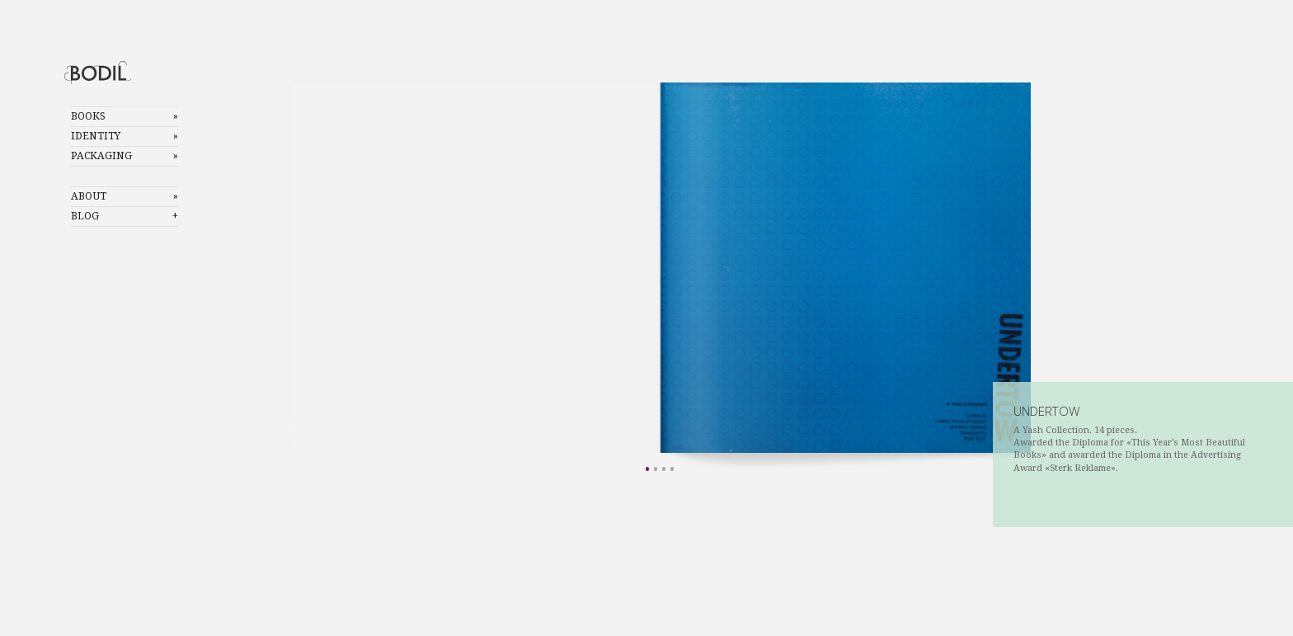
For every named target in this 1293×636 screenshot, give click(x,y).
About (88, 196)
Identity (95, 136)
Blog (85, 216)
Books (88, 116)
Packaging (101, 156)
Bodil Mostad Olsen (111, 72)
